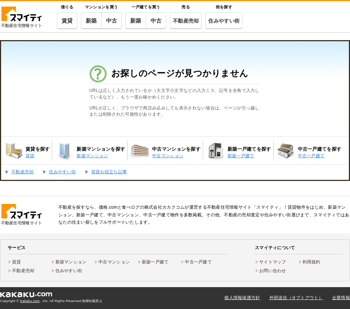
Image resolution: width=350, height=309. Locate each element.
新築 (91, 21)
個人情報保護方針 (242, 297)
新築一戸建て (155, 261)
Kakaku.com (30, 301)
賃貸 (67, 21)
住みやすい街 (224, 21)
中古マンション (114, 261)
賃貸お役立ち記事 (109, 171)
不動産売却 (186, 21)
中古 (111, 21)
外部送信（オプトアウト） (296, 297)
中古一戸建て (198, 261)
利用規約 (311, 261)
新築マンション (71, 261)
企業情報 (341, 297)
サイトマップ (272, 261)
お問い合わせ (272, 270)
